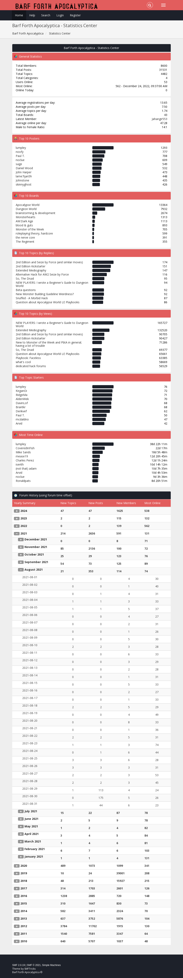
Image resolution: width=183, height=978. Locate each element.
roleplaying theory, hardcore (34, 233)
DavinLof (22, 403)
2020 (23, 866)
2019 (23, 873)
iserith (20, 464)
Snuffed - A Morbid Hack (32, 298)
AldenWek (22, 399)
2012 (23, 926)
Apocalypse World (27, 205)
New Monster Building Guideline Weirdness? (45, 294)
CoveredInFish (25, 448)
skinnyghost (23, 184)
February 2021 (35, 849)
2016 (23, 896)
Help (32, 15)
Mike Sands (23, 452)
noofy (19, 152)
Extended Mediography (31, 270)
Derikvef (21, 411)
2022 (23, 526)
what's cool (23, 362)
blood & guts (24, 225)
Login (60, 15)
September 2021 (36, 562)
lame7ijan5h (24, 176)
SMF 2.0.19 (18, 965)
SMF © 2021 (34, 965)
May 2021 (31, 826)
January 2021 (34, 856)
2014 (23, 911)
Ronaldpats (23, 481)
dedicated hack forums (31, 366)
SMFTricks (30, 968)
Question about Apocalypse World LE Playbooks (47, 302)
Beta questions (26, 290)
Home (19, 15)
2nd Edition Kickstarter (30, 266)
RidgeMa (21, 395)
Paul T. (20, 156)
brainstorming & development (35, 213)
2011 (23, 934)
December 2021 (36, 539)
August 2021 (34, 569)
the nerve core (25, 237)
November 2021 (36, 547)
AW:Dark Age (24, 221)
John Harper (23, 172)
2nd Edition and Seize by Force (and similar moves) (49, 262)
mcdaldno (22, 419)
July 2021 (31, 811)
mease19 (22, 456)
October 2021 (34, 554)
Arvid (19, 423)
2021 (23, 533)
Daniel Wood (24, 168)
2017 (23, 888)
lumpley (21, 148)
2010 (23, 941)
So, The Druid (25, 278)
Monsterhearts (25, 217)
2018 (23, 881)
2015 (23, 903)
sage (19, 164)
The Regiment (25, 241)
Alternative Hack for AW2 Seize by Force (42, 274)
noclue (20, 160)
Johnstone (22, 180)
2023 (23, 518)
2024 (23, 511)
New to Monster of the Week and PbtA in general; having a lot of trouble (49, 344)
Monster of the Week (30, 229)
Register (75, 15)
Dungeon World (26, 209)
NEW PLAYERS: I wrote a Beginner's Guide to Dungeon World (52, 284)
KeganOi (21, 391)
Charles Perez (25, 460)
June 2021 (31, 819)
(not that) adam (26, 468)
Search (45, 15)
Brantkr (21, 407)
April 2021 (32, 834)
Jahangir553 (159, 119)
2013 (23, 918)
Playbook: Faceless (28, 358)
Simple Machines (51, 965)
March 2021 (33, 841)
